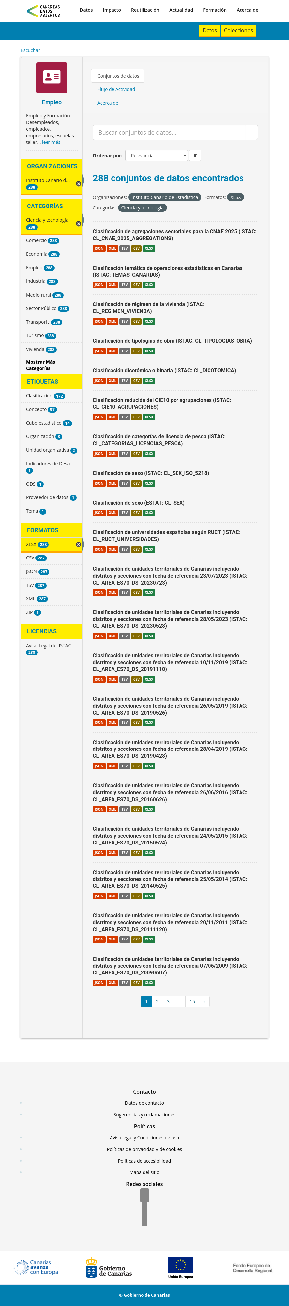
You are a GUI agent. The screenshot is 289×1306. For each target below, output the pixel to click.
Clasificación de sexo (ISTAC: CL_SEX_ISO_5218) (151, 473)
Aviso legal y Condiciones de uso (144, 1137)
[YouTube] (144, 1219)
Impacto (112, 10)
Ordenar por (107, 155)
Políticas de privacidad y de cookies (144, 1149)
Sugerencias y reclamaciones (145, 1114)
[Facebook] (144, 1195)
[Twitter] (144, 1207)
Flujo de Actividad (116, 89)
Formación (215, 10)
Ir (195, 155)
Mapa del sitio (144, 1172)
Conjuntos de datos (118, 76)
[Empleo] (52, 78)
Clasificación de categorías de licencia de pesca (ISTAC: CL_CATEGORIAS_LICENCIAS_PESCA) (159, 440)
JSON (99, 248)
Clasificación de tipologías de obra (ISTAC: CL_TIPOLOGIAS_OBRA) (172, 341)
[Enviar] (252, 132)
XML (112, 248)
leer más (51, 142)
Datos (86, 10)
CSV (136, 248)
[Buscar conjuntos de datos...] (169, 132)
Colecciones (238, 30)
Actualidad (181, 10)
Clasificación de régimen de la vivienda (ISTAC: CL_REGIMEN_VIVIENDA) (149, 307)
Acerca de (247, 10)
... (179, 1001)
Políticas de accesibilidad (144, 1161)
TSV (125, 248)
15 (192, 1001)
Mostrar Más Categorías (40, 365)
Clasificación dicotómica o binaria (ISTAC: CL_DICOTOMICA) (164, 370)
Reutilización (145, 10)
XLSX (149, 248)
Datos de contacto (144, 1103)
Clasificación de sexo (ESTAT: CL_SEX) (139, 503)
